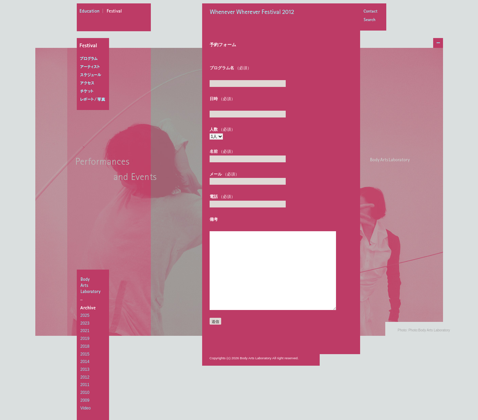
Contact (370, 11)
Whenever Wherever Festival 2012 (254, 12)
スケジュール (94, 75)
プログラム (94, 59)
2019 (85, 338)
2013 (85, 369)
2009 (85, 400)
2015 (85, 354)
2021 (85, 330)
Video (86, 408)
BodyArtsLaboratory (93, 285)
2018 (85, 346)
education (91, 12)
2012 (85, 377)
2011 (85, 384)
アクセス (94, 83)
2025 (85, 315)
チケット (94, 91)
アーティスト (94, 67)
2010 (85, 392)
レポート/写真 (94, 99)
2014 (85, 361)
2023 (85, 323)
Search (370, 20)
